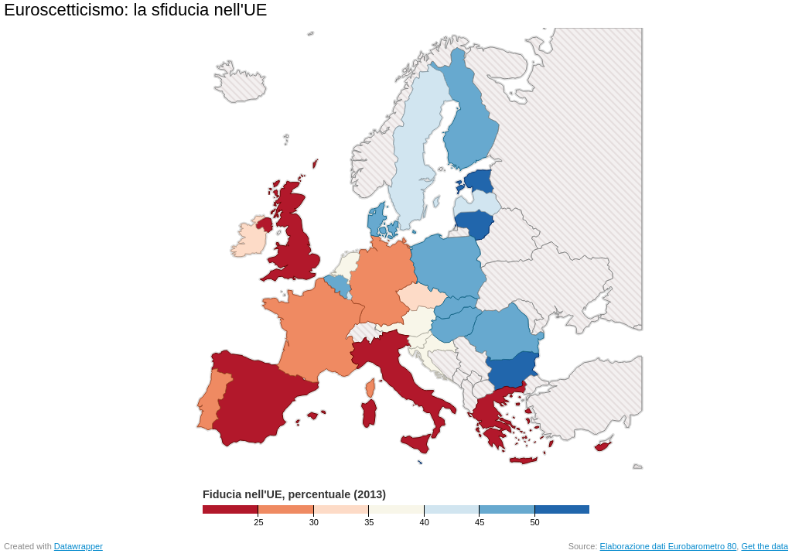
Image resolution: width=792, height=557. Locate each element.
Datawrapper (78, 546)
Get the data (764, 546)
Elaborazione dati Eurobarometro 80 (668, 546)
